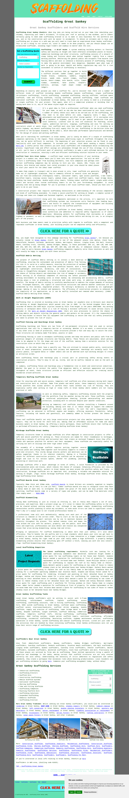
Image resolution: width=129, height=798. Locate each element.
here (49, 661)
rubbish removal (103, 706)
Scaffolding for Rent (77, 755)
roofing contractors (95, 713)
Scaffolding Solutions (69, 753)
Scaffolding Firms (24, 746)
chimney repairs (73, 706)
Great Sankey (90, 238)
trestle (44, 95)
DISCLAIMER (108, 16)
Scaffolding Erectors (29, 673)
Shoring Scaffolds (42, 746)
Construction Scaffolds (32, 744)
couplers (82, 83)
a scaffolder (33, 572)
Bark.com (19, 146)
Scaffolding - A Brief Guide (54, 49)
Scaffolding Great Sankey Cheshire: (31, 32)
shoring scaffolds (90, 95)
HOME (83, 16)
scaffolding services (50, 625)
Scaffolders (107, 746)
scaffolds (73, 381)
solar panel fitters (32, 715)
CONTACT (100, 16)
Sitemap (17, 782)
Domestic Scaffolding (65, 748)
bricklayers (34, 713)
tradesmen (70, 715)
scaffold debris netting (42, 260)
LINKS (88, 16)
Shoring (23, 684)
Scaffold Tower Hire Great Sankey (31, 156)
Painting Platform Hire (29, 691)
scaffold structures (83, 654)
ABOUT (94, 16)
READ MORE (40, 493)
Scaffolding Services (47, 750)
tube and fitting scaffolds (39, 98)
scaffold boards (58, 484)
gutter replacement (51, 710)
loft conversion (36, 708)
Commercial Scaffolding (44, 748)
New (39, 782)
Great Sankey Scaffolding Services (38, 666)
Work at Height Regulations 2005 (47, 311)
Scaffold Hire (94, 746)
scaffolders (69, 150)
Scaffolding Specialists (46, 753)
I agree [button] (71, 792)
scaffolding (49, 37)
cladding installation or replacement (93, 710)
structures (83, 326)
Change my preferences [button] (90, 792)
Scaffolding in (86, 128)
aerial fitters (63, 713)
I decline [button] (78, 792)
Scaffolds (108, 753)
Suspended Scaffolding (29, 695)
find (24, 643)
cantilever (20, 100)
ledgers (44, 87)
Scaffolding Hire (77, 746)
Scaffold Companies (24, 748)
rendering (20, 706)
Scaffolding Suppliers (55, 744)
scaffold (64, 456)
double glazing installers (72, 708)
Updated (44, 782)
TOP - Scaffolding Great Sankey (29, 766)
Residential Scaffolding (78, 744)
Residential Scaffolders (101, 750)
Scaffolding (64, 750)
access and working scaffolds (45, 133)
